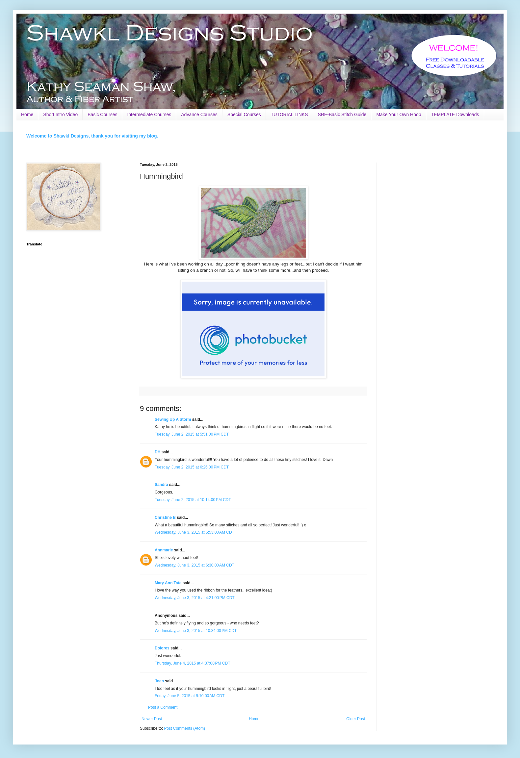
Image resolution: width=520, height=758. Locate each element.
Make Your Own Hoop (398, 114)
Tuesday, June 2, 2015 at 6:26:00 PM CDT (192, 467)
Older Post (355, 719)
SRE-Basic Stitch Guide (342, 114)
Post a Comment (162, 707)
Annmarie (164, 550)
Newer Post (152, 719)
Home (27, 114)
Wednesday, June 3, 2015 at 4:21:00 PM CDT (195, 597)
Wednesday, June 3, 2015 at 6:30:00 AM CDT (194, 565)
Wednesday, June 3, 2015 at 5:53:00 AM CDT (194, 532)
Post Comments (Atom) (184, 728)
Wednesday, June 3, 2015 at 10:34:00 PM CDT (196, 630)
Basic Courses (102, 114)
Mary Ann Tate (168, 583)
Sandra (161, 484)
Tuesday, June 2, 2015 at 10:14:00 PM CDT (193, 499)
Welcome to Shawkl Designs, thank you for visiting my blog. (92, 136)
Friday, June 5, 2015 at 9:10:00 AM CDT (189, 696)
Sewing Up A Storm (173, 419)
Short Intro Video (60, 114)
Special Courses (244, 114)
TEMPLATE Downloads (455, 114)
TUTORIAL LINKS (289, 114)
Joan (159, 681)
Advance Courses (199, 114)
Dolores (162, 648)
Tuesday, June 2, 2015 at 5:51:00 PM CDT (192, 434)
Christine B (165, 517)
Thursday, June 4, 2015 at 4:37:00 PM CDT (192, 663)
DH (157, 452)
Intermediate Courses (149, 114)
